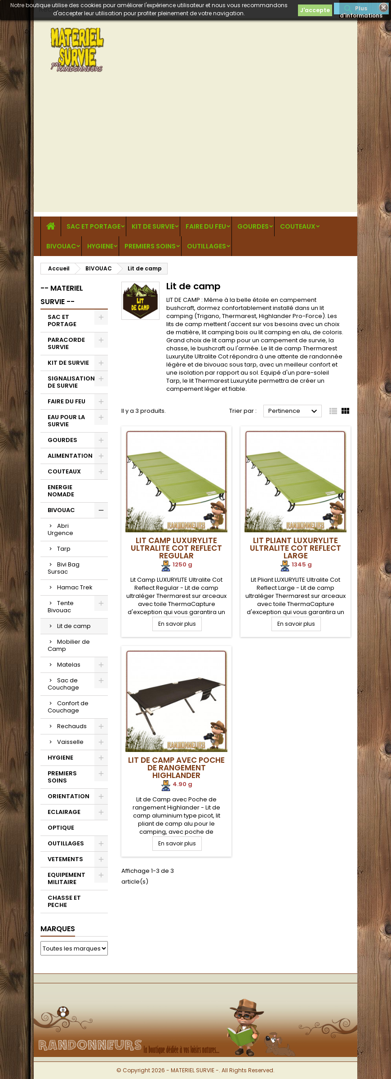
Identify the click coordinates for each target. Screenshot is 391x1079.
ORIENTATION (68, 796)
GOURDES (253, 226)
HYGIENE (100, 246)
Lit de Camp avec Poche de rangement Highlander (176, 768)
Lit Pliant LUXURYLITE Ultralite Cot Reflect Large (295, 548)
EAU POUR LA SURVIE (66, 421)
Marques (57, 929)
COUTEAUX (297, 226)
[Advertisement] (195, 149)
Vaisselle (70, 742)
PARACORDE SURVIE (66, 343)
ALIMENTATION (70, 455)
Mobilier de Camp (69, 645)
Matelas (68, 664)
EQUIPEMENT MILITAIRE (66, 878)
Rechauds (72, 726)
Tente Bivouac (61, 607)
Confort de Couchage (68, 707)
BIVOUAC (61, 246)
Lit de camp (74, 626)
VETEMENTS (65, 859)
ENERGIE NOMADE (61, 491)
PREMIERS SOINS (150, 246)
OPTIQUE (61, 827)
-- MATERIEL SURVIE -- (61, 295)
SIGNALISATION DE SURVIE (71, 382)
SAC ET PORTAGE (93, 226)
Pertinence (294, 411)
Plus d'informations (361, 9)
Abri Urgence (60, 529)
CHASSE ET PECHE (64, 901)
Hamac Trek (75, 587)
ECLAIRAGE (64, 812)
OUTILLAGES (206, 246)
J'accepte (315, 10)
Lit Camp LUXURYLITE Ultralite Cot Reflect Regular (176, 548)
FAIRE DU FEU (206, 226)
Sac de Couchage (63, 684)
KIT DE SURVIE (153, 226)
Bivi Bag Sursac (64, 568)
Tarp (64, 548)
